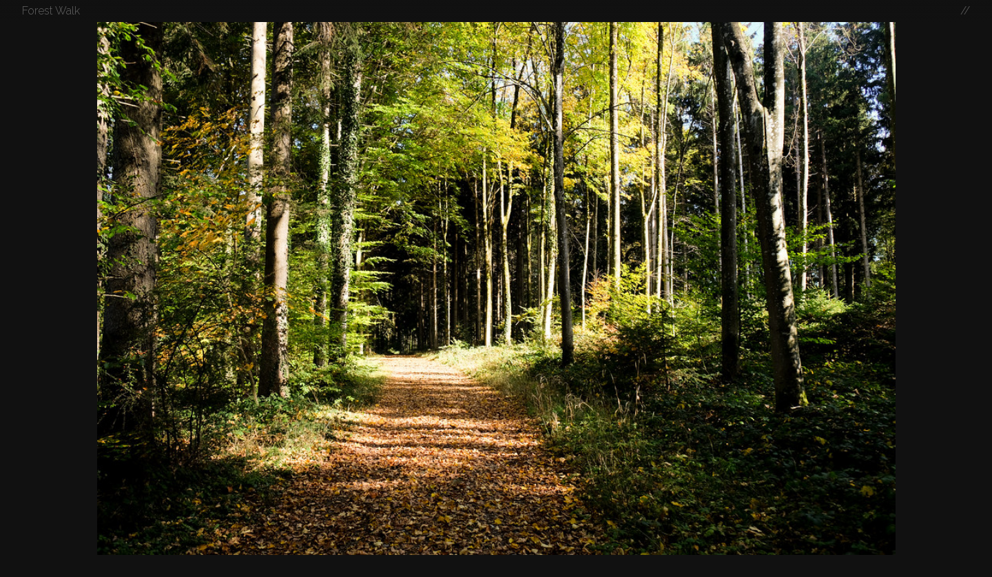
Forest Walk (51, 10)
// (965, 10)
